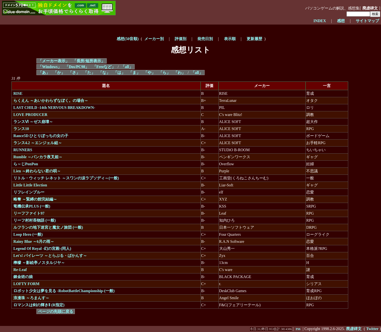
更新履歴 (254, 39)
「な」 (104, 72)
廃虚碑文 (370, 8)
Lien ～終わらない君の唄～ (37, 171)
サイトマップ (367, 21)
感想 (341, 21)
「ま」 (134, 72)
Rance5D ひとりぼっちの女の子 (40, 136)
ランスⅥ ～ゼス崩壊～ (33, 122)
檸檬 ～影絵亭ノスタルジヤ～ (39, 263)
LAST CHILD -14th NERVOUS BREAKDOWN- (54, 107)
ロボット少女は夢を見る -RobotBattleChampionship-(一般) (63, 291)
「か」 (59, 72)
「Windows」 (49, 67)
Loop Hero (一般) (28, 234)
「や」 (149, 72)
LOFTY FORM (26, 284)
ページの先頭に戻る (55, 311)
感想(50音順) (128, 39)
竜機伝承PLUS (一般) (31, 206)
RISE (17, 93)
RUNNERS (22, 150)
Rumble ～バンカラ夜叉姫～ (37, 157)
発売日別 (205, 39)
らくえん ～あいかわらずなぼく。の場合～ (50, 100)
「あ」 (44, 72)
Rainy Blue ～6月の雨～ (33, 241)
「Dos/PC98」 (77, 67)
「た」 (89, 72)
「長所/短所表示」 (89, 61)
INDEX (319, 21)
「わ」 (179, 72)
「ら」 (164, 72)
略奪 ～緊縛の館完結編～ (35, 199)
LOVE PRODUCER (30, 115)
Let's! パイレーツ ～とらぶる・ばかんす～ (50, 255)
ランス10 (21, 129)
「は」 (119, 72)
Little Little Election (30, 185)
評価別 (180, 39)
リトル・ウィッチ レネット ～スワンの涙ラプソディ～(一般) (66, 178)
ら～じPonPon (25, 164)
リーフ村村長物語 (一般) (34, 220)
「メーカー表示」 (53, 61)
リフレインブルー (28, 192)
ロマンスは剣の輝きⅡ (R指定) (38, 305)
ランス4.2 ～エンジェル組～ (37, 143)
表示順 (230, 39)
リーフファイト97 (28, 213)
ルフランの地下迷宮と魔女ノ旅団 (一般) (48, 227)
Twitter (372, 329)
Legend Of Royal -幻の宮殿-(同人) (42, 248)
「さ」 (74, 72)
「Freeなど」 (104, 67)
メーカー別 (154, 39)
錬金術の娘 (23, 277)
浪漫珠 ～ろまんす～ (31, 298)
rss (298, 329)
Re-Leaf (20, 270)
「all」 (127, 67)
